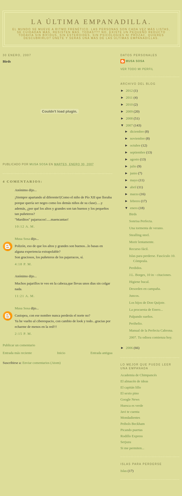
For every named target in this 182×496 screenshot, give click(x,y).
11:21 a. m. (25, 296)
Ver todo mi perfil (136, 69)
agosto (135, 159)
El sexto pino (129, 393)
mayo (134, 180)
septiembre (138, 152)
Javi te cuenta (129, 412)
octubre (135, 145)
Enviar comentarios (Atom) (41, 363)
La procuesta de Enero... (146, 309)
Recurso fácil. (138, 249)
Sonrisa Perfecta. (141, 221)
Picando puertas (131, 430)
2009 (130, 111)
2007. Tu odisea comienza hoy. (150, 337)
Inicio (61, 353)
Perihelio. (135, 323)
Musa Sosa (22, 239)
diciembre (137, 131)
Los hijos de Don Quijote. (147, 303)
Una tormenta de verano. (146, 228)
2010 (130, 104)
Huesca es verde (131, 405)
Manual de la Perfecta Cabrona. (151, 330)
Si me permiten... (132, 448)
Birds (132, 214)
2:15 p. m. (23, 334)
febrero (135, 201)
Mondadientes (130, 418)
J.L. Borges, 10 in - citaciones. (150, 275)
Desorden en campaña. (145, 289)
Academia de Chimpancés (138, 375)
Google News (129, 399)
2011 (130, 97)
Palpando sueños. (141, 316)
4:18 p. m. (23, 264)
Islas (123, 471)
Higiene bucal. (139, 282)
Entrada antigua (101, 353)
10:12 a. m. (25, 226)
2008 (130, 118)
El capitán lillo (130, 387)
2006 (130, 348)
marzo (135, 194)
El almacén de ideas (134, 381)
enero (134, 208)
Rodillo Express (131, 436)
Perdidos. (135, 268)
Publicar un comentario (19, 345)
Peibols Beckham (132, 424)
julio (133, 166)
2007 (130, 125)
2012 (130, 91)
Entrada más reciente (17, 353)
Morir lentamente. (141, 242)
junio (134, 173)
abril (133, 187)
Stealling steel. (139, 235)
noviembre (138, 138)
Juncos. (134, 296)
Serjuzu (125, 442)
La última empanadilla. (91, 22)
